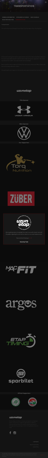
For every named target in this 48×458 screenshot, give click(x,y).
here (30, 238)
